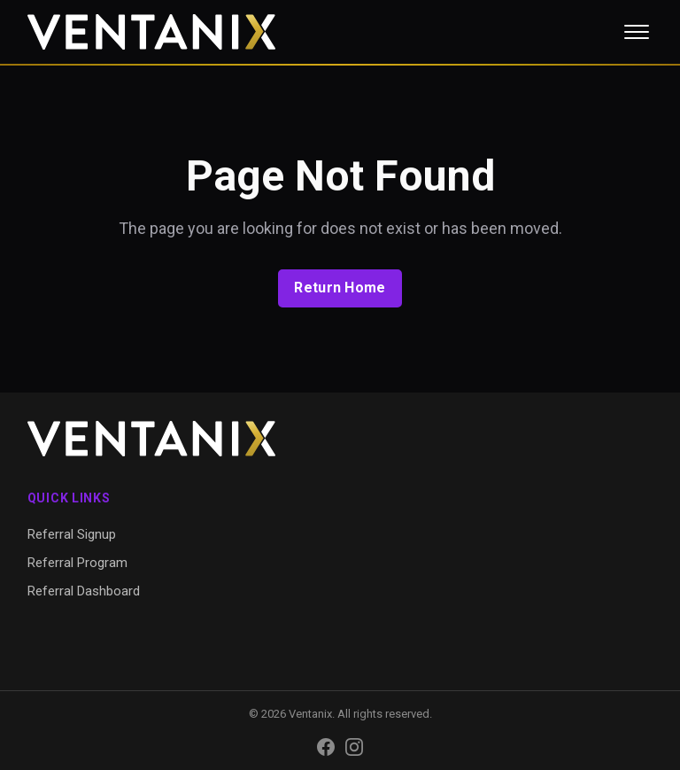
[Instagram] (354, 747)
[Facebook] (326, 747)
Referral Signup (71, 534)
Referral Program (77, 563)
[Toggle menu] (637, 32)
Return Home (340, 287)
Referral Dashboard (83, 591)
